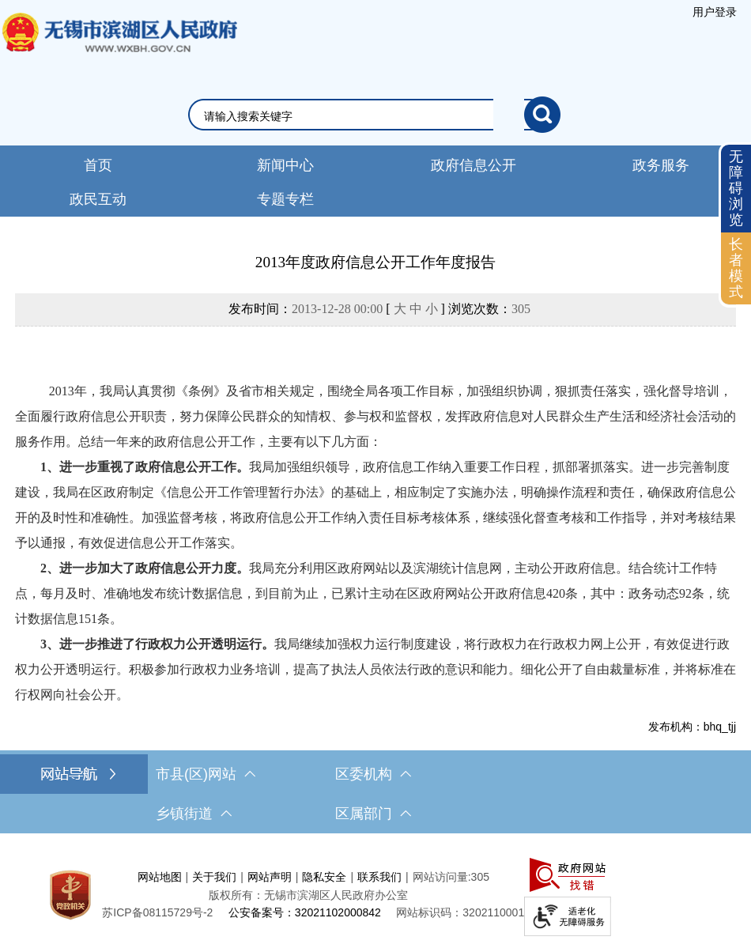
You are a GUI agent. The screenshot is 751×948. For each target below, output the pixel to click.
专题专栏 (285, 199)
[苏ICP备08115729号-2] (157, 912)
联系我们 (379, 877)
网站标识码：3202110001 (460, 912)
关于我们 (214, 877)
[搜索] (542, 114)
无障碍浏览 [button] (736, 188)
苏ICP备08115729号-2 (157, 912)
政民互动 (98, 199)
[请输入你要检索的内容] (364, 116)
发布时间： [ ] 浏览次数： (379, 308)
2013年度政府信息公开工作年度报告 (375, 262)
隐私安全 (324, 877)
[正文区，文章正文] (375, 492)
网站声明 (269, 877)
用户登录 (715, 12)
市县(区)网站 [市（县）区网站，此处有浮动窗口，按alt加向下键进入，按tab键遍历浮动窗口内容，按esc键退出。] (205, 774)
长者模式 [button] (736, 267)
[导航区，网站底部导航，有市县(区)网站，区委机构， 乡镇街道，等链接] (375, 793)
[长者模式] (736, 268)
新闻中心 (285, 165)
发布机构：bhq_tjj (692, 726)
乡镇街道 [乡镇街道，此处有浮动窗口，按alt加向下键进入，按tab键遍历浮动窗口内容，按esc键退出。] (194, 813)
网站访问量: (442, 877)
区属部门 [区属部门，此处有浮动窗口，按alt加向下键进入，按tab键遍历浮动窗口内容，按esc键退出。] (373, 813)
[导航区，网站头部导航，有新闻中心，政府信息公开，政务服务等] (375, 181)
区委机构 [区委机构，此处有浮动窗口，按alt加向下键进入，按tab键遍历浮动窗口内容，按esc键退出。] (373, 774)
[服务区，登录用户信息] (715, 11)
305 (520, 308)
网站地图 (160, 877)
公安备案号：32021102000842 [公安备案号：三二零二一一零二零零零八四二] (304, 912)
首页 (98, 165)
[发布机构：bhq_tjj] (375, 727)
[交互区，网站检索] (376, 114)
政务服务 (660, 165)
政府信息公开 (473, 165)
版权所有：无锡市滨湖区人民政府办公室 (308, 895)
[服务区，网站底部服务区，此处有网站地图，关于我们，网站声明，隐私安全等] (375, 894)
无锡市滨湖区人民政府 (118, 48)
